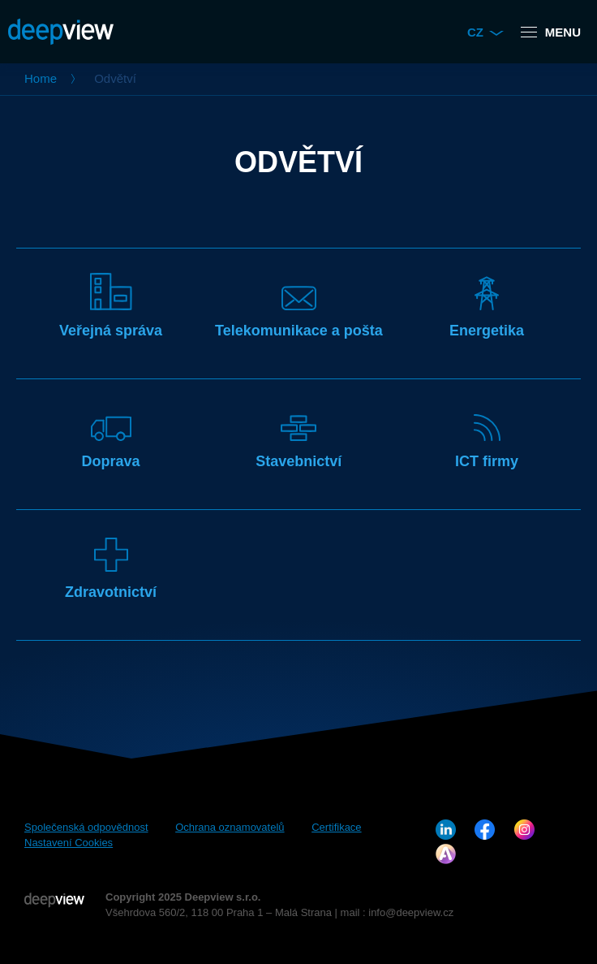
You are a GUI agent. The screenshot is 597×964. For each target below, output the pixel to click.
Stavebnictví (298, 436)
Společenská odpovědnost (86, 827)
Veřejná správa (110, 306)
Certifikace (336, 827)
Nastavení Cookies (68, 842)
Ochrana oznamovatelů (229, 827)
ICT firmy (486, 436)
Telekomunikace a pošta (299, 306)
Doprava (111, 436)
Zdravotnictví (111, 567)
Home (40, 78)
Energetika (486, 306)
